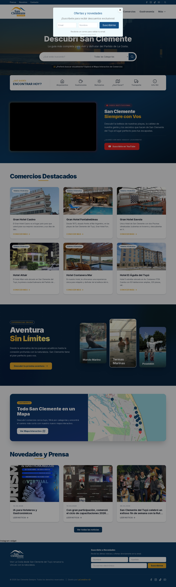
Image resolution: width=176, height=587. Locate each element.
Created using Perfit (88, 34)
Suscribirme (109, 25)
